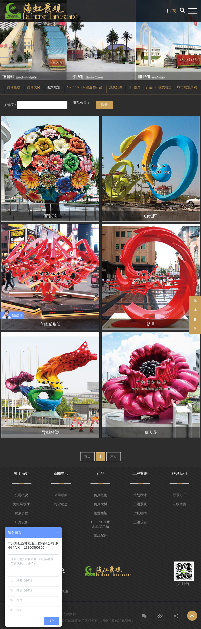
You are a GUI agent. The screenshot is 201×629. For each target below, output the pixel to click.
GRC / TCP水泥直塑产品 (84, 87)
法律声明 (69, 614)
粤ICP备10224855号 (117, 621)
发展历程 (21, 513)
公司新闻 (61, 495)
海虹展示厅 (21, 504)
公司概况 (21, 495)
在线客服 (195, 314)
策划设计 (140, 495)
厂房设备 (21, 522)
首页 (137, 87)
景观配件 (115, 87)
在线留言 (179, 504)
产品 (149, 87)
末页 (113, 456)
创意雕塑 (53, 87)
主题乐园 (140, 522)
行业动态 (61, 504)
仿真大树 (33, 87)
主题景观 (140, 504)
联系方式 (179, 495)
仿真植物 (13, 87)
